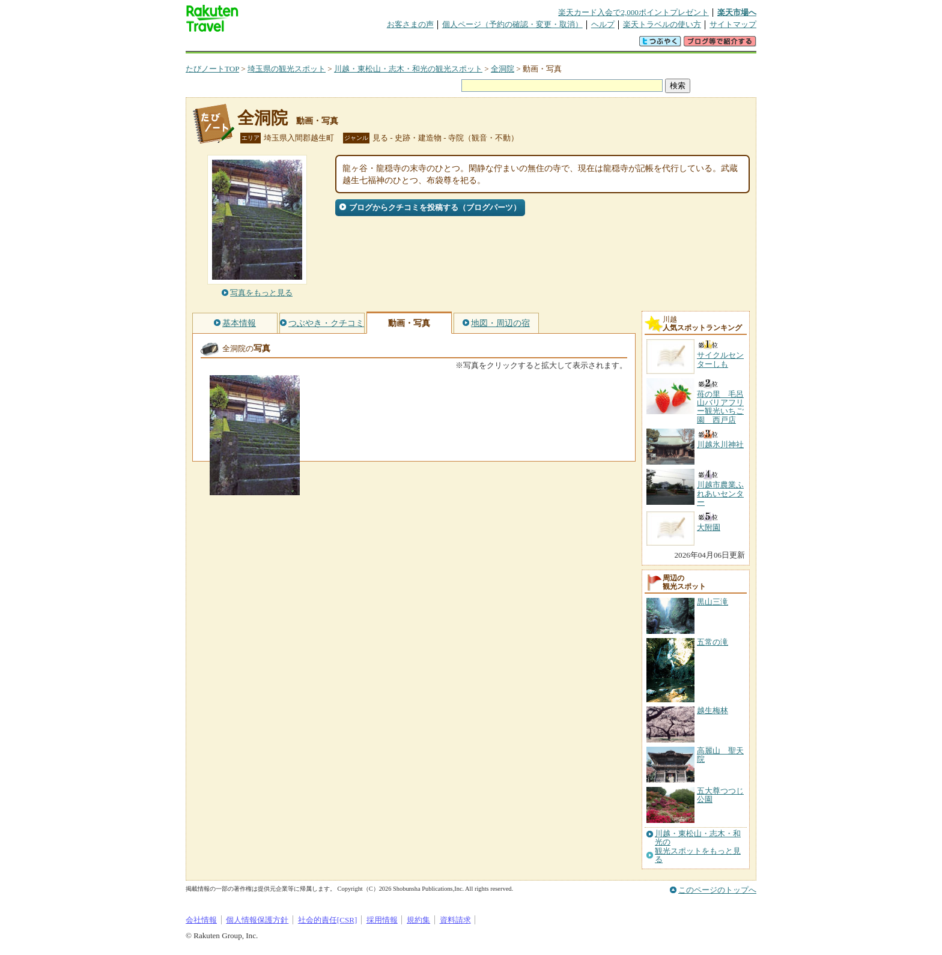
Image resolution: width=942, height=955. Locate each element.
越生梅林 (712, 710)
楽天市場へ (736, 12)
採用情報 (382, 919)
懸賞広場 (326, 44)
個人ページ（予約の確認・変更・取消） (512, 24)
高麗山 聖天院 (720, 755)
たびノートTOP (212, 68)
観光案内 (474, 44)
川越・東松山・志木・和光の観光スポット (408, 68)
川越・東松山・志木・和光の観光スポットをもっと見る (698, 847)
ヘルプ (603, 24)
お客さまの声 (410, 24)
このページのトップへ (717, 889)
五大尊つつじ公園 (720, 795)
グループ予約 (425, 44)
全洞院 (502, 68)
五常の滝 (712, 641)
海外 (277, 44)
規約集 (418, 919)
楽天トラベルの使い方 (662, 24)
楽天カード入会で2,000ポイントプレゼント (633, 12)
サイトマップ (733, 24)
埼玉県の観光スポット (287, 68)
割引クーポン (375, 44)
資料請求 (455, 919)
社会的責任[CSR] (327, 919)
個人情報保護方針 (257, 919)
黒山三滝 (712, 601)
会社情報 (201, 919)
